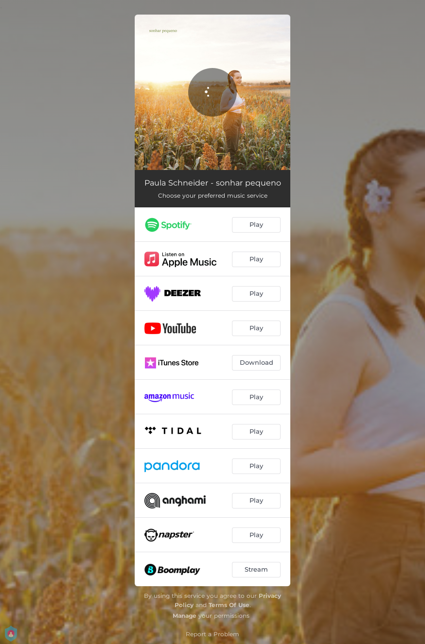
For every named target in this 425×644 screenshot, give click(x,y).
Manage (184, 615)
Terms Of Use (229, 605)
